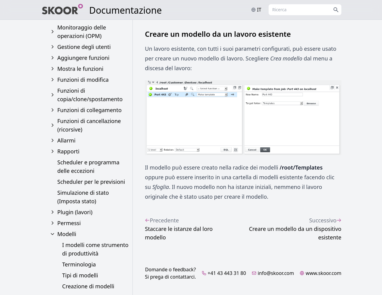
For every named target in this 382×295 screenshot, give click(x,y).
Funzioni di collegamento (89, 110)
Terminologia (79, 264)
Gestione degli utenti (84, 46)
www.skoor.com (320, 273)
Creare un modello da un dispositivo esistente (287, 228)
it (256, 9)
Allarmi (66, 140)
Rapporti (68, 151)
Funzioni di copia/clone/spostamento (89, 95)
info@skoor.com (273, 273)
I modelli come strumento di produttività (95, 249)
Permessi (69, 223)
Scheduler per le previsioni (91, 181)
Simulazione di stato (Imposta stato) (83, 197)
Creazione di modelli (88, 286)
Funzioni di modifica (83, 79)
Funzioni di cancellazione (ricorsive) (89, 125)
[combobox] (305, 9)
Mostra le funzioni (80, 68)
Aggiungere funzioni (83, 57)
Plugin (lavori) (74, 212)
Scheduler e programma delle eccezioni (88, 166)
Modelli (66, 234)
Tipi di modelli (80, 275)
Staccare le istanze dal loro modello (186, 228)
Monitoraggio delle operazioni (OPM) (81, 31)
